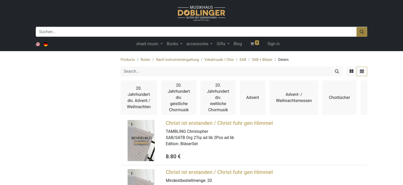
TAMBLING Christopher (187, 131)
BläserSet (189, 143)
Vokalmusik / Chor (219, 60)
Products (128, 60)
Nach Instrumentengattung (177, 60)
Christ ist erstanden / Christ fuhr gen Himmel (219, 123)
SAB (243, 60)
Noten (145, 60)
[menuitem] (238, 44)
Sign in (273, 43)
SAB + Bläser (262, 60)
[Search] (337, 71)
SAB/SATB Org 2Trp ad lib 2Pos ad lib (200, 137)
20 (209, 180)
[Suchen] (361, 32)
